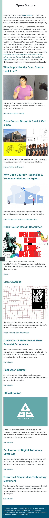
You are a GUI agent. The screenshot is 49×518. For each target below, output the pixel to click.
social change (19, 113)
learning (12, 333)
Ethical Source (12, 393)
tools (5, 219)
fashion (11, 167)
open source (27, 15)
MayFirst (27, 508)
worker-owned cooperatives (27, 219)
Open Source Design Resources (22, 227)
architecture (19, 167)
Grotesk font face (14, 510)
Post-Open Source (14, 369)
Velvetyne (24, 510)
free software (12, 219)
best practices (8, 113)
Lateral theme (38, 508)
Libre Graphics (12, 282)
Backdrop (14, 508)
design (5, 167)
